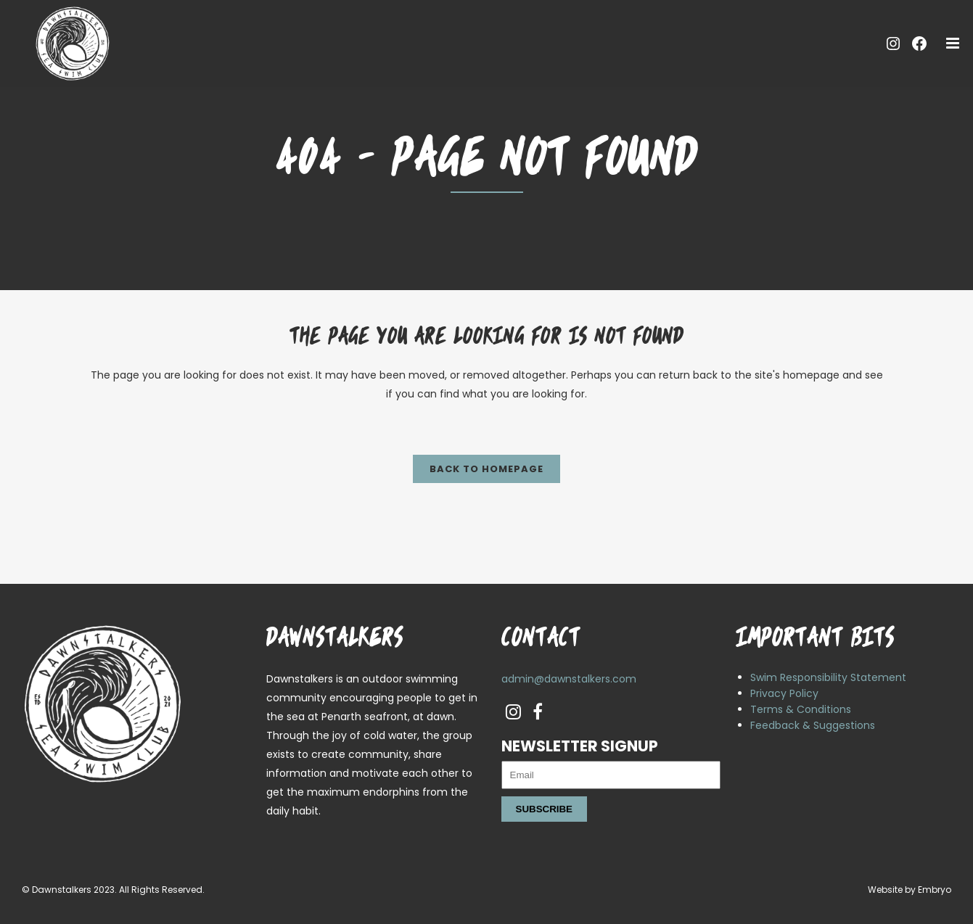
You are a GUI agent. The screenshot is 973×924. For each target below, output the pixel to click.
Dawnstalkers (61, 889)
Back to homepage (486, 469)
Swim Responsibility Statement (828, 677)
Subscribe (544, 809)
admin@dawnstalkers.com (568, 679)
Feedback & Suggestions (812, 725)
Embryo (934, 889)
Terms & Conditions (800, 709)
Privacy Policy (784, 693)
